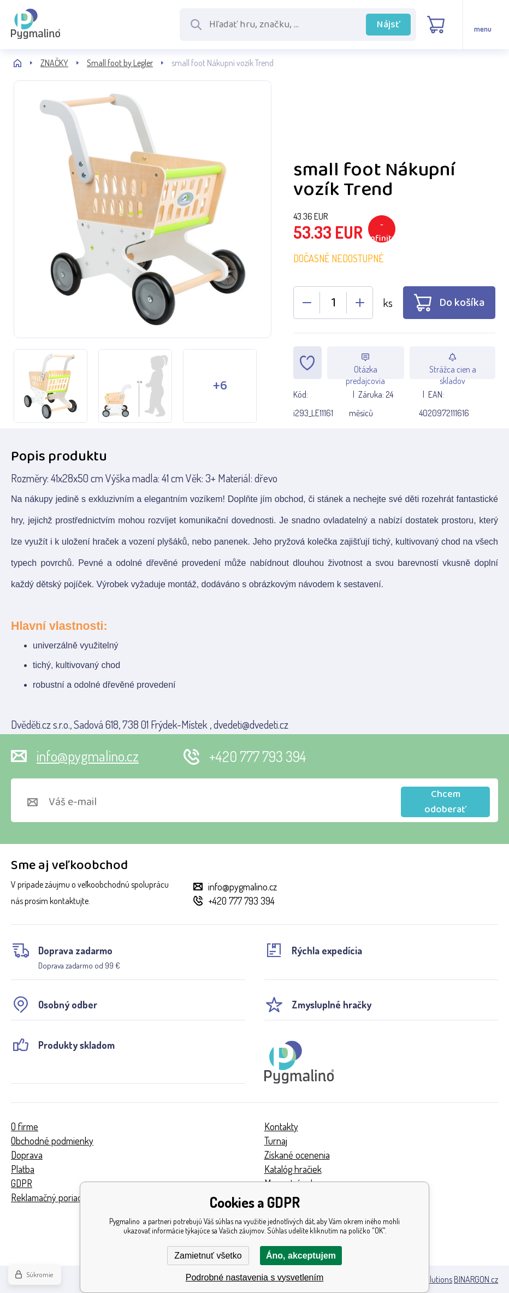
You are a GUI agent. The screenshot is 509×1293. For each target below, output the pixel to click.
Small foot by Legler (120, 62)
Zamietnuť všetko (207, 1255)
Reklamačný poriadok (51, 1197)
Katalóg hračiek (293, 1169)
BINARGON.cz (476, 1279)
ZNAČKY (54, 62)
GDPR (21, 1183)
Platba (22, 1169)
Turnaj (275, 1141)
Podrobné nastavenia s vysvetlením (255, 1277)
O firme (24, 1126)
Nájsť (388, 24)
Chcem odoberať (445, 802)
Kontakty (281, 1126)
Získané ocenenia (297, 1155)
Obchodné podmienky (52, 1141)
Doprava (27, 1155)
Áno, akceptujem (301, 1255)
